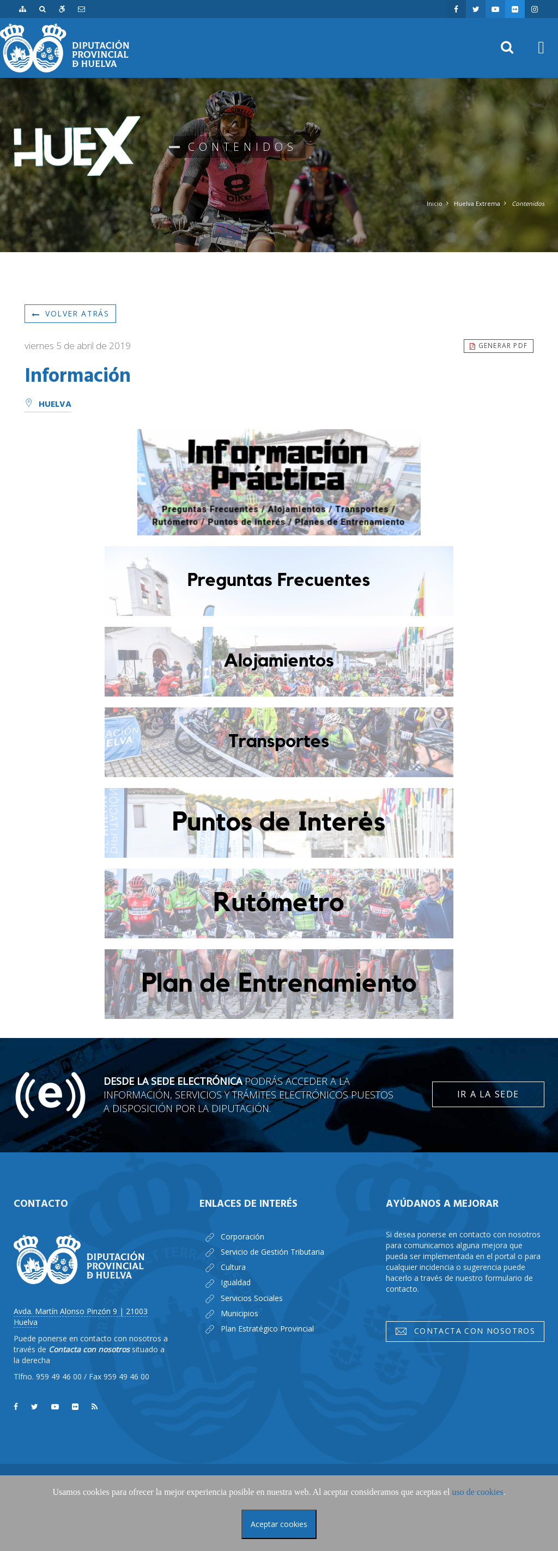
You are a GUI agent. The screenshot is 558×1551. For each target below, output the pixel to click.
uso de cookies (477, 1492)
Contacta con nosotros (465, 1331)
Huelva (48, 405)
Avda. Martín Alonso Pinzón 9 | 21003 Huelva (81, 1316)
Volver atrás (70, 313)
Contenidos (528, 203)
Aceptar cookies (279, 1524)
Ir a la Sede (488, 1094)
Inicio (434, 203)
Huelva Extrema (477, 203)
